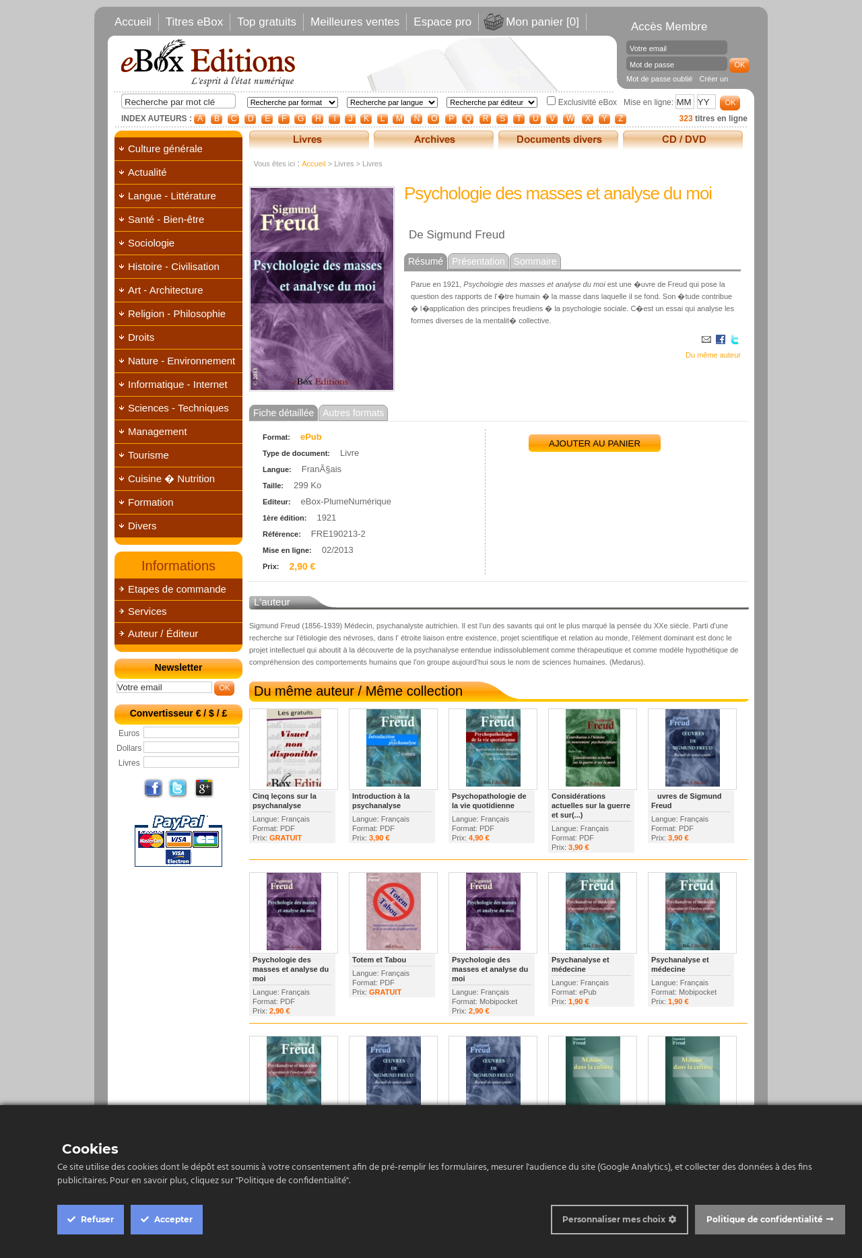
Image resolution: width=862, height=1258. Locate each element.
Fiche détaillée (283, 412)
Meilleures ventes (354, 21)
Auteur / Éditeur (163, 633)
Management (157, 431)
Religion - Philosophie (177, 313)
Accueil (133, 21)
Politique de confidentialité (764, 1219)
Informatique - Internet (178, 384)
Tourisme (148, 455)
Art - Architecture (165, 290)
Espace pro (442, 21)
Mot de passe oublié (659, 79)
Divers (142, 525)
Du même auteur (713, 355)
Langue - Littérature (172, 195)
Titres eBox (194, 21)
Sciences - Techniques (178, 407)
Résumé (425, 261)
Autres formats (353, 412)
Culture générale (165, 148)
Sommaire (535, 261)
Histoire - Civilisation (174, 266)
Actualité (147, 172)
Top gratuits (266, 21)
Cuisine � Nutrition (171, 478)
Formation (151, 502)
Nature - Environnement (181, 360)
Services (147, 611)
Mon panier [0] (542, 21)
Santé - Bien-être (166, 219)
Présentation (478, 261)
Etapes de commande (177, 589)
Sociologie (151, 243)
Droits (141, 337)
